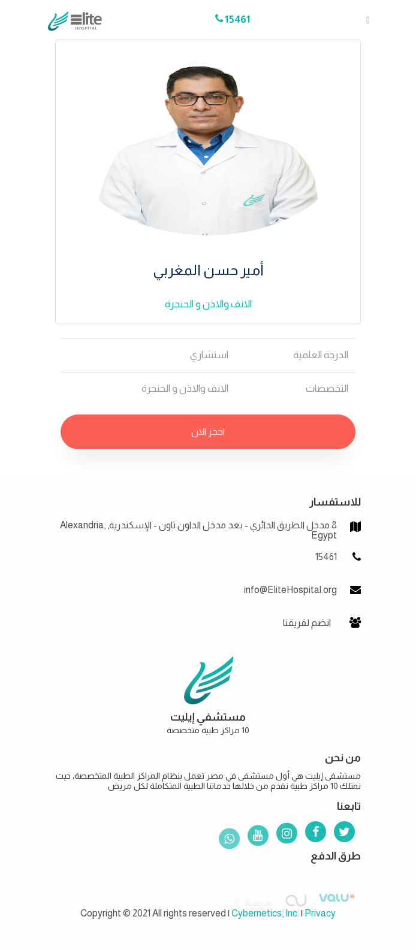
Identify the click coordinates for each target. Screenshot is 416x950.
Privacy (320, 913)
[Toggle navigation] (364, 20)
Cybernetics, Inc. (265, 913)
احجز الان (208, 431)
